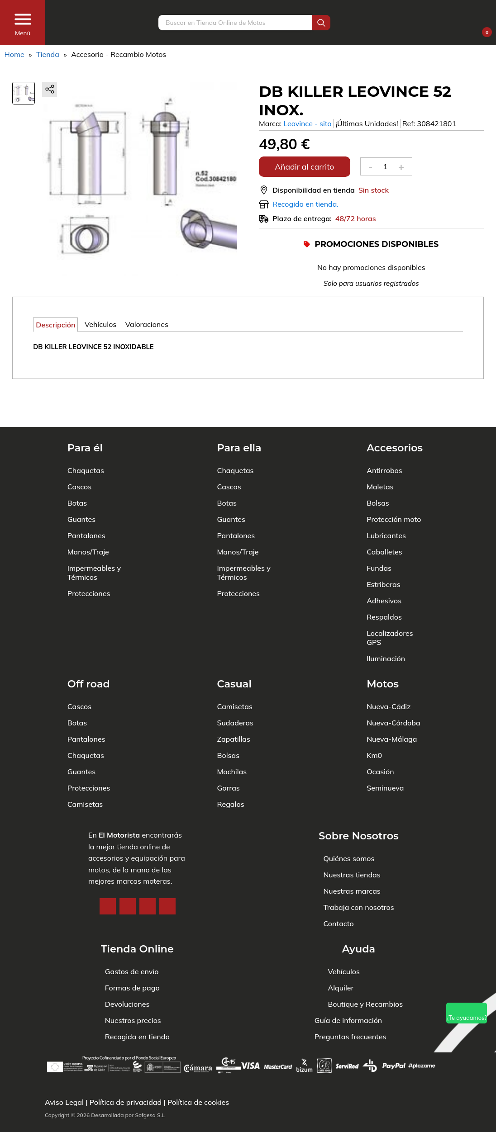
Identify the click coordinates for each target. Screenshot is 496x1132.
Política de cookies (198, 1102)
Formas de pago (132, 987)
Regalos (230, 765)
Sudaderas (235, 683)
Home (14, 54)
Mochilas (232, 732)
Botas (77, 464)
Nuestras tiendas (351, 835)
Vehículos (344, 971)
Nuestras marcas (351, 852)
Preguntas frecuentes (350, 1036)
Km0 (374, 716)
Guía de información (348, 1020)
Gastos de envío (132, 971)
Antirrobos (384, 431)
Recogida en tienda (137, 1036)
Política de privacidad (126, 1102)
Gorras (228, 748)
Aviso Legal (64, 1102)
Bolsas (378, 464)
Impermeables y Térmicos (94, 534)
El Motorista (119, 795)
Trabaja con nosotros (358, 868)
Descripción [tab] (55, 324)
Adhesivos (384, 561)
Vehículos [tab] (100, 324)
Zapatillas (233, 700)
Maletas (380, 447)
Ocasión (380, 732)
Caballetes (384, 512)
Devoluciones (127, 1004)
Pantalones (86, 496)
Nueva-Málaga (392, 700)
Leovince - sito (307, 123)
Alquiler (340, 987)
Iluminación (386, 619)
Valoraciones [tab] (146, 324)
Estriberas (384, 545)
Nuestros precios (133, 1020)
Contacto (338, 884)
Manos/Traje (88, 512)
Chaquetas (85, 431)
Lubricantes (386, 496)
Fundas (379, 529)
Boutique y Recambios (365, 1004)
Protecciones (88, 554)
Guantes (81, 480)
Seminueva (385, 748)
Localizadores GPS (390, 599)
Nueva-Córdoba (393, 683)
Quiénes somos (348, 819)
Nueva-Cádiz (388, 667)
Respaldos (384, 578)
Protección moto (394, 480)
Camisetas (85, 765)
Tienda (47, 54)
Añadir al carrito (304, 166)
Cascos (79, 447)
